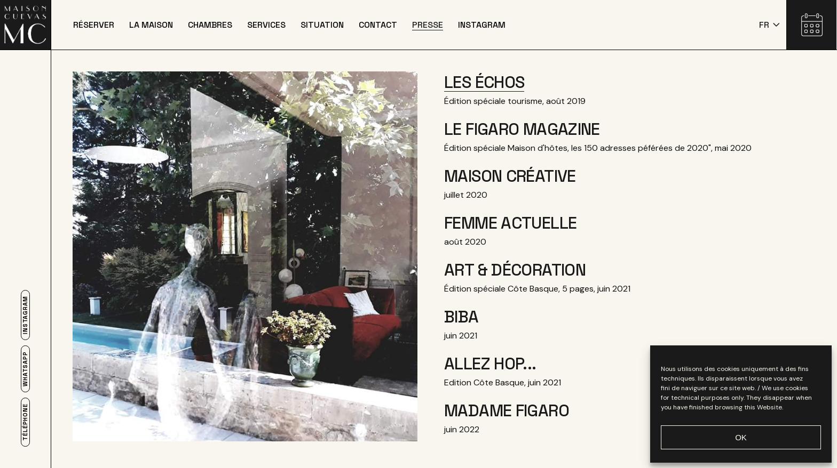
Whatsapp (25, 368)
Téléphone (25, 422)
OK (741, 437)
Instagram (25, 315)
